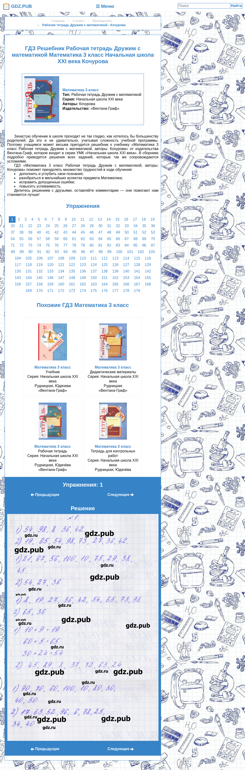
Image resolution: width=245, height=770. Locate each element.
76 (57, 245)
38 (21, 232)
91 (39, 252)
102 (141, 252)
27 (74, 226)
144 (29, 278)
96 (83, 252)
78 (74, 245)
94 (66, 252)
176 (104, 291)
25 (57, 226)
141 (137, 271)
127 (126, 265)
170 (39, 291)
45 (83, 232)
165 (115, 284)
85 (135, 245)
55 (21, 239)
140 (126, 271)
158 (39, 284)
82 (109, 245)
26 (65, 226)
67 (127, 239)
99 (109, 252)
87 (153, 245)
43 (65, 232)
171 (50, 291)
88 (13, 252)
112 (104, 258)
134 (61, 271)
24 (48, 226)
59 (57, 239)
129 (148, 265)
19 (152, 219)
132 (39, 271)
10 (73, 219)
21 (21, 226)
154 (137, 278)
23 (39, 226)
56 (30, 239)
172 (61, 291)
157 (29, 284)
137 (93, 271)
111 (93, 258)
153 (126, 278)
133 (50, 271)
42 (57, 232)
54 (13, 239)
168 (148, 284)
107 (50, 258)
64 (100, 239)
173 (72, 291)
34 (135, 226)
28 (83, 226)
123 (83, 265)
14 (108, 219)
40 (39, 232)
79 (83, 245)
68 (135, 239)
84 (127, 245)
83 (118, 245)
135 (72, 271)
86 (144, 245)
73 (30, 245)
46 (92, 232)
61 (74, 239)
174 (83, 291)
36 (153, 226)
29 (92, 226)
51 (135, 232)
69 (144, 239)
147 (61, 278)
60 (65, 239)
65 (109, 239)
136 (83, 271)
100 (119, 252)
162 (83, 284)
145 (39, 278)
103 (151, 252)
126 (115, 265)
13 (100, 219)
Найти (236, 6)
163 (93, 284)
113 (115, 258)
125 (104, 265)
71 (13, 245)
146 (50, 278)
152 (115, 278)
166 (126, 284)
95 (74, 252)
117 (18, 265)
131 (29, 271)
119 (39, 265)
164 (104, 284)
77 (65, 245)
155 (148, 278)
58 (48, 239)
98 (101, 252)
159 (50, 284)
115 (137, 258)
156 (18, 284)
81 (100, 245)
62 (83, 239)
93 (57, 252)
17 (135, 219)
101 (130, 252)
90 (30, 252)
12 (91, 219)
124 (93, 265)
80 (92, 245)
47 (100, 232)
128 (137, 265)
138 (104, 271)
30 (100, 226)
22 (30, 226)
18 (144, 219)
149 (83, 278)
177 (115, 291)
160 (61, 284)
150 (93, 278)
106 (39, 258)
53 (153, 232)
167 (137, 284)
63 (92, 239)
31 (109, 226)
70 (153, 239)
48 (109, 232)
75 (48, 245)
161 (72, 284)
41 (48, 232)
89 (22, 252)
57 (39, 239)
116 (148, 258)
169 (29, 291)
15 (117, 219)
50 (127, 232)
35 (144, 226)
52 (144, 232)
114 (126, 258)
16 (126, 219)
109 (72, 258)
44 (74, 232)
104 (18, 258)
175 (93, 291)
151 (104, 278)
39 (30, 232)
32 (118, 226)
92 (48, 252)
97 (92, 252)
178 (126, 291)
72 (21, 245)
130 (18, 271)
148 (72, 278)
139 (115, 271)
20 (13, 226)
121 (61, 265)
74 (39, 245)
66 (118, 239)
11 (82, 219)
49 (118, 232)
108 (61, 258)
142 (148, 271)
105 (29, 258)
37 (13, 232)
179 (137, 291)
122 (72, 265)
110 (83, 258)
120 (50, 265)
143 (18, 278)
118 (29, 265)
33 (127, 226)
